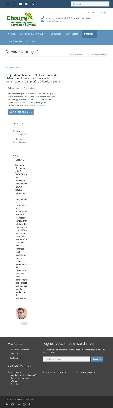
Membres (89, 34)
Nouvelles (55, 34)
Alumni (88, 54)
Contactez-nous (15, 358)
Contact (104, 13)
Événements (73, 34)
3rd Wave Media (28, 399)
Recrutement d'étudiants (18, 350)
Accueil (79, 13)
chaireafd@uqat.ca (53, 21)
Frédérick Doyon (19, 134)
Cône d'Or (13, 354)
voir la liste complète (21, 112)
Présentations (29, 88)
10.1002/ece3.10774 (33, 105)
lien (44, 105)
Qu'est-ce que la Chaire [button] (33, 34)
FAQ (87, 13)
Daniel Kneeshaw (20, 142)
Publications (15, 41)
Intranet (95, 13)
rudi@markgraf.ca (13, 68)
